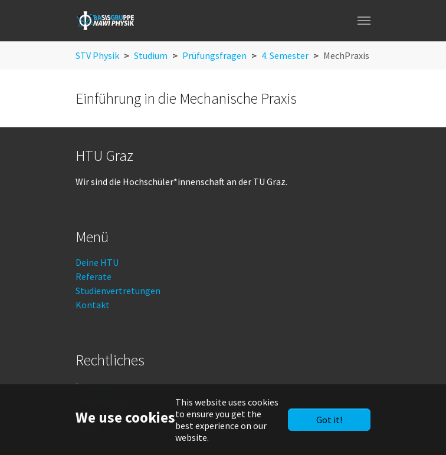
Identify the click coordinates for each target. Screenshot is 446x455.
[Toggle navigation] (364, 21)
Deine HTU (97, 262)
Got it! (329, 420)
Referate (94, 276)
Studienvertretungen (118, 290)
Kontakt (93, 305)
